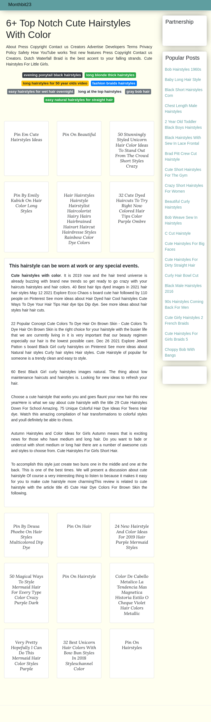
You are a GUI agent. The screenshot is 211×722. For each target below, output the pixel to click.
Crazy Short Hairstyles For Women (184, 188)
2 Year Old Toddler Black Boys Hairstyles (183, 124)
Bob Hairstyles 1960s (183, 69)
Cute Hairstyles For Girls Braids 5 (181, 336)
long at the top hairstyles (99, 91)
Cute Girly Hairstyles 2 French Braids (184, 320)
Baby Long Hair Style (183, 79)
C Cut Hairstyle (178, 233)
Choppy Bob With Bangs (180, 352)
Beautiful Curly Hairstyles (177, 204)
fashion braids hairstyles (113, 83)
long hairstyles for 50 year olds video (55, 83)
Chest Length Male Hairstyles (181, 108)
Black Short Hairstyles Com (183, 92)
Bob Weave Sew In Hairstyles (181, 220)
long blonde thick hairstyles (110, 75)
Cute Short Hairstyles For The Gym (183, 172)
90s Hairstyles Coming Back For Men (184, 304)
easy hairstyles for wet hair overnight (41, 91)
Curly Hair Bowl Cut (181, 275)
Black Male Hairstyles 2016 (183, 288)
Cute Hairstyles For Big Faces (184, 246)
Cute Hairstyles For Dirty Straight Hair (181, 262)
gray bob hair (138, 91)
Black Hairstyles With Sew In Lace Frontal (183, 140)
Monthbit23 (19, 4)
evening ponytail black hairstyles (52, 75)
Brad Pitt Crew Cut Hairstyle (181, 156)
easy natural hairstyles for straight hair (79, 100)
